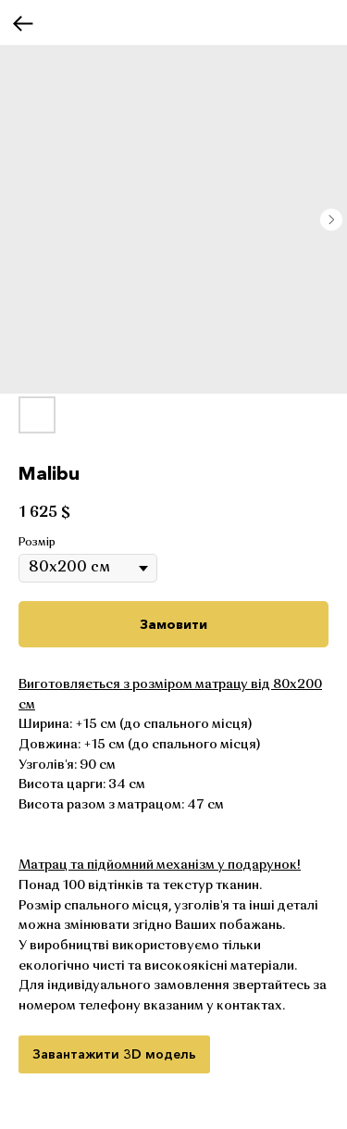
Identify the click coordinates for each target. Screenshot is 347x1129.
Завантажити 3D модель (114, 1054)
